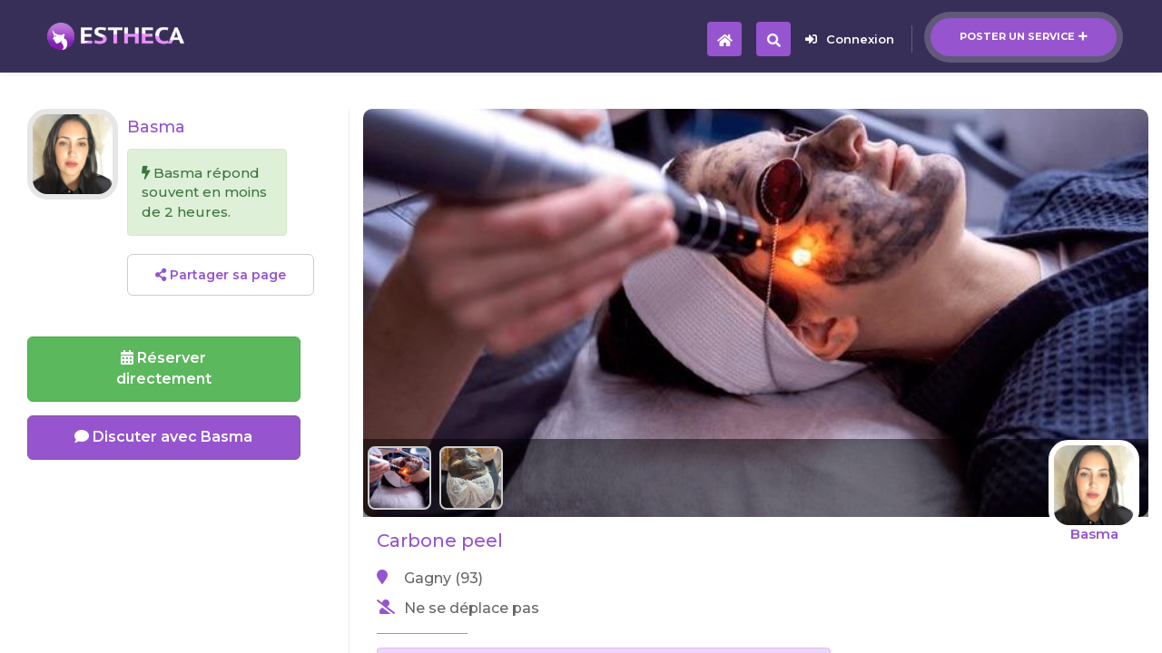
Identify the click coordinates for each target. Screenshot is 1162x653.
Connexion (849, 39)
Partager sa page (220, 275)
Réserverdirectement (164, 368)
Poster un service (1024, 36)
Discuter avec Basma (163, 436)
